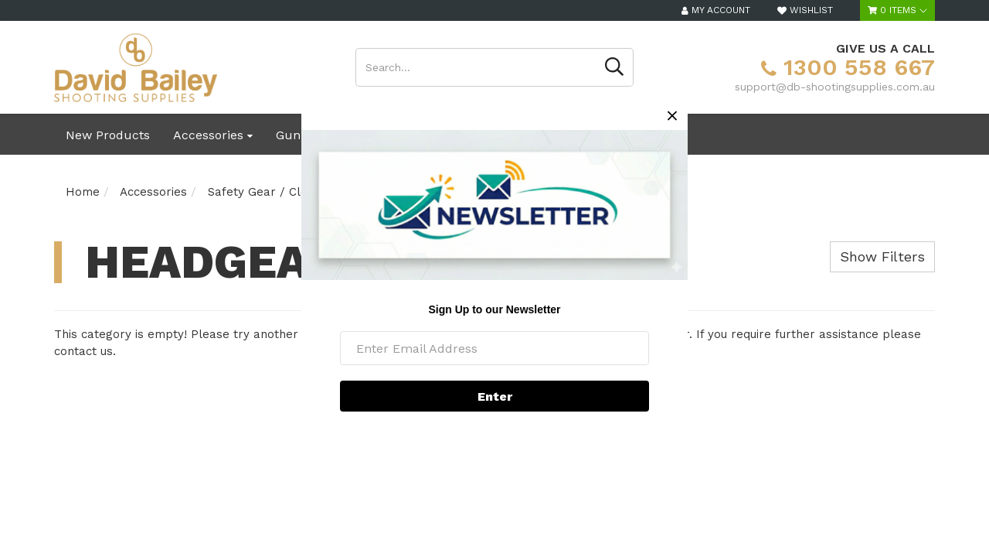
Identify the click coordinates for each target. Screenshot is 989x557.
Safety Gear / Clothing (271, 192)
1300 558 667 (848, 66)
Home (83, 192)
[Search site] (615, 67)
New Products (108, 135)
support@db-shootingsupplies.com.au (835, 86)
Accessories (213, 135)
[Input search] (475, 67)
